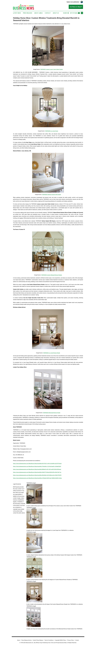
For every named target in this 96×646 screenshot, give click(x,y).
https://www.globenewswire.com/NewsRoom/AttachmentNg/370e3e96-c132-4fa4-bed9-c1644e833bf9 (37, 466)
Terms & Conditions (49, 640)
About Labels (38, 13)
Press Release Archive (26, 640)
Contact (48, 13)
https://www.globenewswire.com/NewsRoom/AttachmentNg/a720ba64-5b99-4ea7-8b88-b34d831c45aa (37, 478)
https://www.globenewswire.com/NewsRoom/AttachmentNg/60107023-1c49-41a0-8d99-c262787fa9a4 (37, 463)
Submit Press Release (38, 640)
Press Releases (27, 13)
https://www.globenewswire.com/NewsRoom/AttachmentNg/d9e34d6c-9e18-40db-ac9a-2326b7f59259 (37, 475)
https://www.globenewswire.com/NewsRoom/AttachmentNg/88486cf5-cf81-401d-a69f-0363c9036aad (37, 469)
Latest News (17, 13)
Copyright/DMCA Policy (60, 640)
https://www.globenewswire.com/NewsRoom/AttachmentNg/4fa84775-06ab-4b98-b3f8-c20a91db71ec (37, 472)
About (18, 640)
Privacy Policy (70, 640)
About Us (56, 13)
